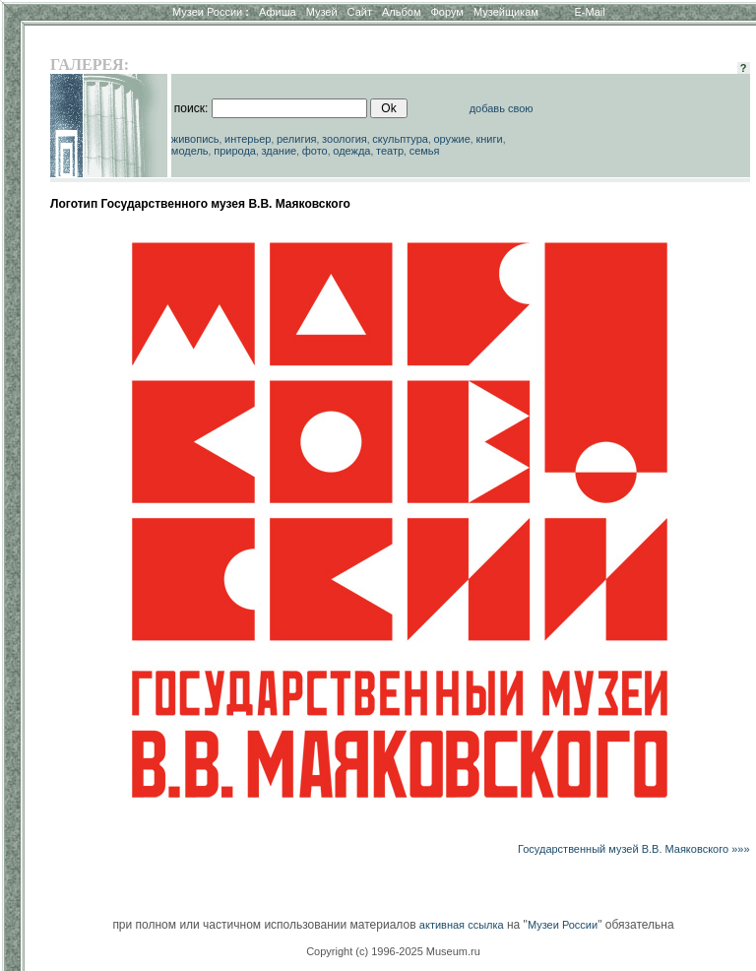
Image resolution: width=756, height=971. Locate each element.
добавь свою (502, 108)
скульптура (400, 139)
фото (315, 151)
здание (278, 151)
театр (390, 151)
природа (235, 151)
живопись (195, 139)
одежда (351, 151)
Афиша (277, 12)
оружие (452, 139)
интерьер (247, 139)
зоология (344, 139)
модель (190, 151)
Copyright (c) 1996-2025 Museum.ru (393, 951)
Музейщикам (505, 12)
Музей (322, 12)
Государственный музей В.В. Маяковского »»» (634, 849)
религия (297, 139)
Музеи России (210, 12)
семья (425, 151)
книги (488, 139)
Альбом (401, 12)
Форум (446, 12)
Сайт (359, 12)
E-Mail (590, 12)
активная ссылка (461, 925)
